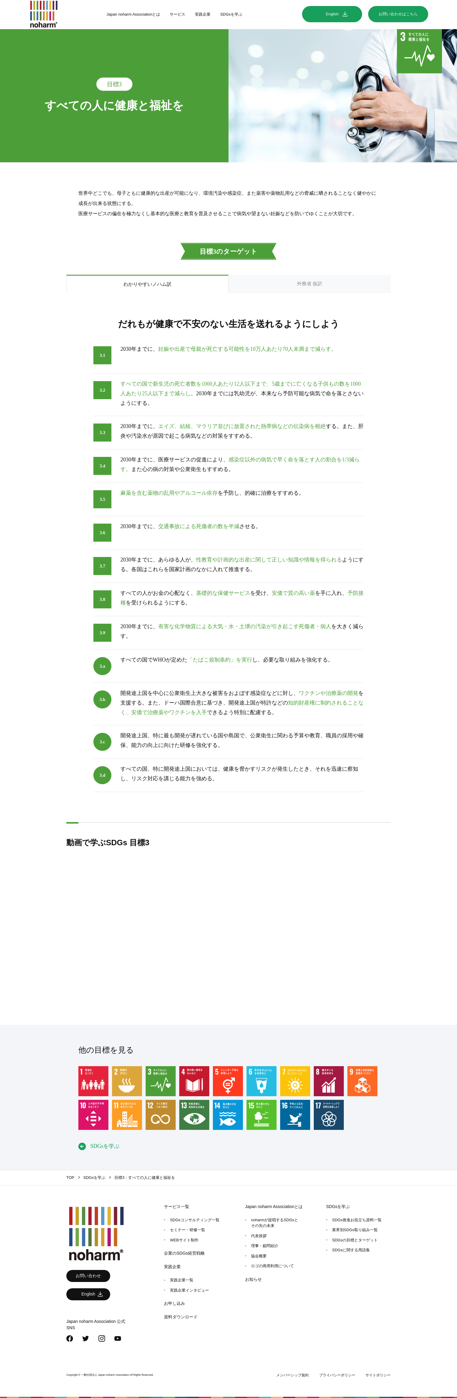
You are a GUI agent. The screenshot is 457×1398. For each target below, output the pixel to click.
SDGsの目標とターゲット (355, 1240)
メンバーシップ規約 (292, 1375)
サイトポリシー (378, 1375)
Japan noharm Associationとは (133, 14)
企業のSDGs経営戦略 (184, 1253)
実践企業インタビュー (189, 1290)
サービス (177, 14)
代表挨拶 (259, 1236)
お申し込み (174, 1303)
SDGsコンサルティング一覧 (194, 1220)
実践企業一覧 (181, 1280)
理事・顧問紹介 (264, 1246)
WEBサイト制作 (184, 1240)
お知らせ (253, 1279)
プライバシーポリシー (337, 1375)
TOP (70, 1177)
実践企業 (202, 14)
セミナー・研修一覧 (187, 1230)
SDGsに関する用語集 (351, 1250)
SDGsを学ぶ (231, 14)
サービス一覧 (176, 1206)
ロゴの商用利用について (272, 1266)
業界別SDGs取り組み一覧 (355, 1230)
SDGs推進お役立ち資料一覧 (357, 1220)
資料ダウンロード (181, 1316)
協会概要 (259, 1256)
